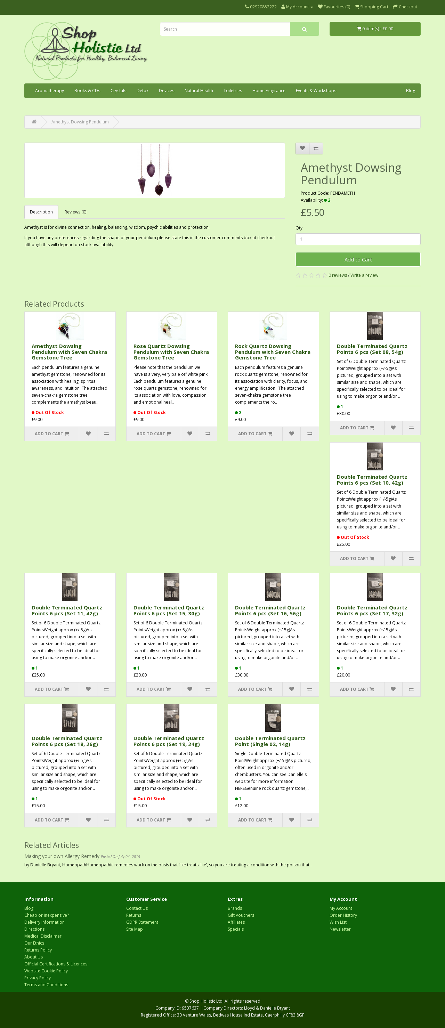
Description (41, 212)
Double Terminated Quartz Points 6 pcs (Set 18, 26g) (67, 741)
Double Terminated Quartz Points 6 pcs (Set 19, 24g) (169, 741)
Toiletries (233, 91)
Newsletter (340, 929)
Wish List (338, 922)
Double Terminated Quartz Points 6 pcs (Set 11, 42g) (67, 610)
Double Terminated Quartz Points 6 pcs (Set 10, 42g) (372, 479)
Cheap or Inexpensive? (46, 915)
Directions (34, 929)
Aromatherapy (49, 91)
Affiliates (236, 922)
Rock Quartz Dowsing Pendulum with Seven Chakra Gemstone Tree (272, 351)
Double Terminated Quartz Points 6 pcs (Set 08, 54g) (372, 348)
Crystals (118, 91)
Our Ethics (34, 943)
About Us (33, 957)
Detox (142, 91)
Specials (236, 929)
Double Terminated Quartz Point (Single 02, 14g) (270, 741)
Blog (410, 91)
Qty (299, 228)
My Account (341, 908)
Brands (235, 908)
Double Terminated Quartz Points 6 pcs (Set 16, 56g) (270, 610)
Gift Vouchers (241, 915)
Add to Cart (358, 259)
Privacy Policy (37, 978)
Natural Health (199, 91)
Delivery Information (44, 922)
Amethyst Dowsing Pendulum (80, 122)
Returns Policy (38, 950)
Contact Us (137, 908)
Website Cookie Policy (46, 971)
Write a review (364, 275)
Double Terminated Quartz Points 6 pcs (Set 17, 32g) (372, 610)
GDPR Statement (142, 922)
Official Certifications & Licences (55, 964)
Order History (343, 915)
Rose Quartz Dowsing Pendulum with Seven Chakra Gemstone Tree (171, 351)
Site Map (134, 929)
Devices (166, 91)
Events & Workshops (316, 91)
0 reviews (338, 275)
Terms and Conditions (46, 985)
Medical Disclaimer (43, 936)
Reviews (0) (75, 212)
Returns (133, 915)
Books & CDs (87, 91)
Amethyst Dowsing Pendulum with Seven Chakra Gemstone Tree (69, 351)
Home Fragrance (268, 91)
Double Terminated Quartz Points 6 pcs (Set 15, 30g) (169, 610)
